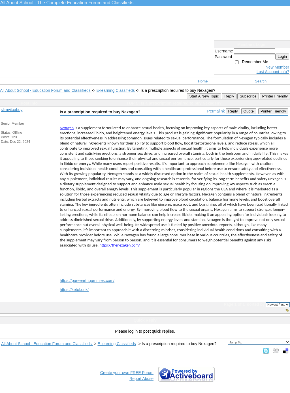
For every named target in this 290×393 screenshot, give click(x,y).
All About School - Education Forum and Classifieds (46, 90)
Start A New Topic (204, 96)
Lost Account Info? (273, 71)
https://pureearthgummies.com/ (87, 280)
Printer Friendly (275, 96)
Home (203, 81)
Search (260, 81)
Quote (249, 111)
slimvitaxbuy (11, 109)
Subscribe (248, 96)
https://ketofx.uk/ (74, 289)
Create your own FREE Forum (126, 372)
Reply (229, 96)
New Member (277, 67)
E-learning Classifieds (115, 90)
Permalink (216, 111)
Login (282, 56)
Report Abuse (141, 378)
